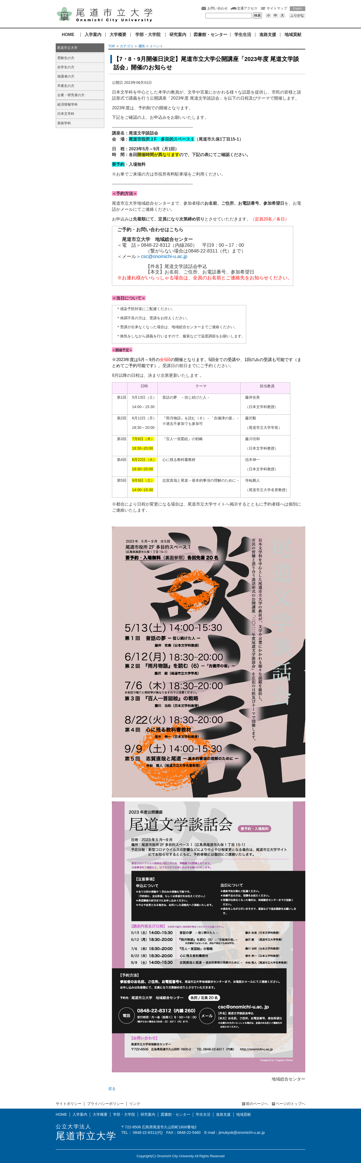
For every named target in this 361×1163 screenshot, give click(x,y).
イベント (156, 46)
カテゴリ (126, 46)
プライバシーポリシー (105, 1104)
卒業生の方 (65, 86)
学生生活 (242, 35)
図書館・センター (210, 35)
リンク (134, 1104)
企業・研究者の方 (71, 95)
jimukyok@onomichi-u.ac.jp (242, 1132)
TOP (111, 46)
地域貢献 (293, 35)
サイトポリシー (68, 1104)
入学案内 (93, 35)
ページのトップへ (290, 1104)
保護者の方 (65, 76)
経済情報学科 (67, 104)
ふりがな (297, 15)
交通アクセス (247, 8)
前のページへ (257, 1104)
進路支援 (267, 35)
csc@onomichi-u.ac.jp (164, 256)
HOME (68, 35)
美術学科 (64, 123)
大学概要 (118, 35)
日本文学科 (65, 114)
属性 (141, 46)
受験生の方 (65, 58)
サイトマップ (277, 8)
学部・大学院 (148, 35)
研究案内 (177, 35)
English (297, 8)
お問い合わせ (217, 8)
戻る (112, 1089)
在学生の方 (65, 67)
